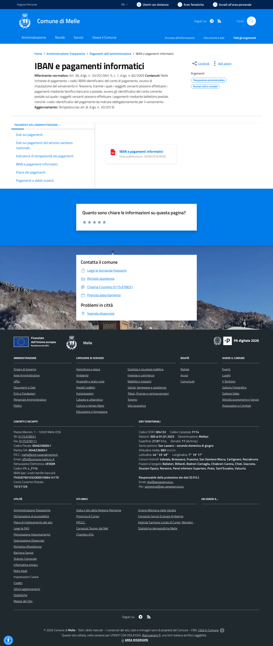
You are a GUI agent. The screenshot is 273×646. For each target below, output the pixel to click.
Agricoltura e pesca (88, 369)
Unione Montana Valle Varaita (157, 510)
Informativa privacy (26, 564)
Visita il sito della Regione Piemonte (98, 510)
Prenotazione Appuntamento (32, 534)
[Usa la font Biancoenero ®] (152, 4)
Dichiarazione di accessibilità (31, 516)
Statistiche (20, 595)
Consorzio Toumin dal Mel (92, 528)
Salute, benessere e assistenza (147, 387)
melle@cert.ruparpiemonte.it (40, 454)
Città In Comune (208, 630)
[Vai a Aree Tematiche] (190, 4)
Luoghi (226, 375)
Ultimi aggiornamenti (27, 589)
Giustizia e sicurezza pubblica (145, 369)
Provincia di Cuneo (87, 516)
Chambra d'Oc (85, 534)
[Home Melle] (48, 21)
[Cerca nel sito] (251, 21)
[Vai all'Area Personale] (232, 4)
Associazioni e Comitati (236, 405)
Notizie (184, 369)
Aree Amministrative (27, 375)
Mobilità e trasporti (139, 381)
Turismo (132, 399)
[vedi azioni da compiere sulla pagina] (221, 63)
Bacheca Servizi (23, 552)
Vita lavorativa (137, 405)
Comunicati (187, 381)
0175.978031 (27, 436)
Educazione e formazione (91, 411)
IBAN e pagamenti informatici (141, 151)
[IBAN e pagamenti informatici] (113, 151)
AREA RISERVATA (134, 640)
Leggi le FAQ (21, 528)
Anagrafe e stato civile (90, 381)
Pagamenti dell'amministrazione (110, 53)
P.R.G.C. (81, 522)
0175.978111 (28, 441)
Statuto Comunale (25, 558)
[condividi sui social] (200, 63)
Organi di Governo (25, 369)
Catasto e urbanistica (89, 399)
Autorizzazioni (85, 393)
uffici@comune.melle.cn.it (38, 459)
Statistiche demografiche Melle (157, 528)
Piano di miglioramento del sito (33, 522)
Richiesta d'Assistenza (28, 546)
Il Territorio (228, 381)
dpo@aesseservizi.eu (160, 482)
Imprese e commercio (141, 375)
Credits (18, 583)
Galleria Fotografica (234, 387)
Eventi (226, 369)
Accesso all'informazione (180, 38)
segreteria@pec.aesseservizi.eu (164, 486)
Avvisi (184, 375)
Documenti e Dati (24, 387)
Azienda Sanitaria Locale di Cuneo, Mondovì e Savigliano (173, 522)
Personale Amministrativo (30, 399)
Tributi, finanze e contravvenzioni (148, 393)
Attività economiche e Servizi (240, 399)
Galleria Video (230, 393)
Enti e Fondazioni (24, 393)
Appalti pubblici (85, 387)
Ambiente (82, 375)
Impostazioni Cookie (26, 577)
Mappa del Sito (23, 601)
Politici (18, 405)
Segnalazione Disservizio (29, 540)
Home (38, 53)
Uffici (17, 381)
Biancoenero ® (151, 635)
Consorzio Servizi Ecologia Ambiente (160, 516)
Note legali (20, 571)
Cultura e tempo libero (90, 405)
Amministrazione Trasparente (65, 53)
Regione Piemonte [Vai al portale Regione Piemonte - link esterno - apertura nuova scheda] (27, 4)
